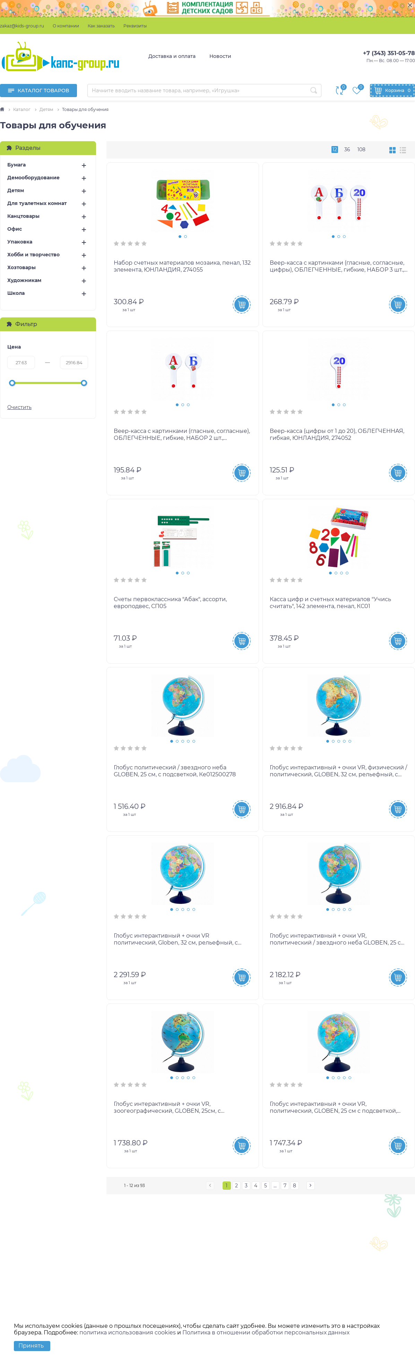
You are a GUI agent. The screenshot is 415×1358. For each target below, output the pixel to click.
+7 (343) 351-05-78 (389, 53)
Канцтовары (23, 216)
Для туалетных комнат (37, 203)
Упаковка (19, 242)
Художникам (24, 280)
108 (361, 149)
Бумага (16, 165)
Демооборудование (33, 178)
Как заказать (101, 25)
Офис (14, 229)
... (275, 1185)
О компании (66, 25)
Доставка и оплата (172, 56)
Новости (220, 56)
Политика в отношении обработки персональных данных (265, 1332)
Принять (31, 1345)
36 (347, 149)
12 (334, 149)
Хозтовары (21, 268)
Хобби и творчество (33, 255)
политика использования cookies (127, 1332)
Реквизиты (135, 25)
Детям (15, 191)
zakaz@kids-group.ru (22, 25)
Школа (16, 293)
